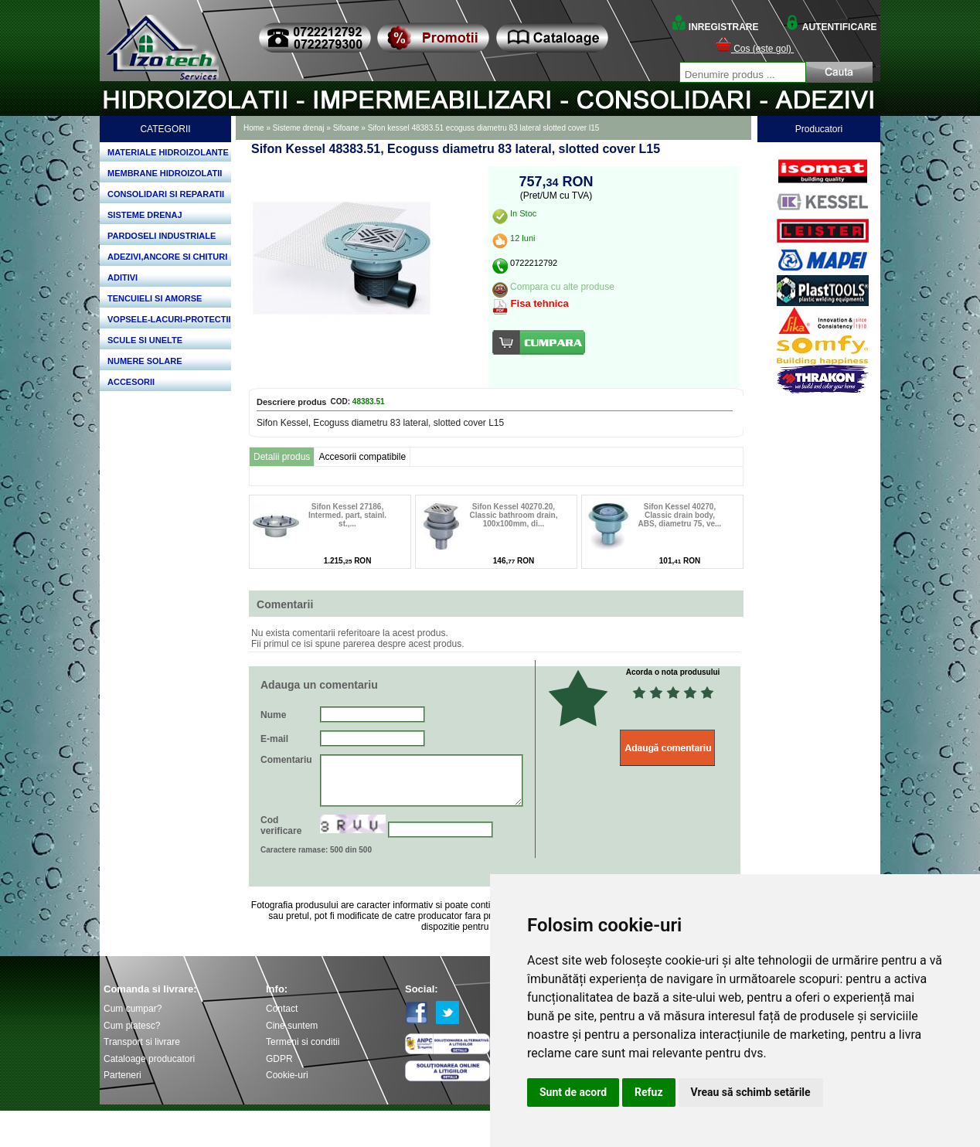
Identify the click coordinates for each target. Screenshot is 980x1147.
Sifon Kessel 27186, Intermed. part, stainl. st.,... (347, 515)
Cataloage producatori (149, 1058)
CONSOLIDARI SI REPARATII (165, 194)
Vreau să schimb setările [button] (751, 1092)
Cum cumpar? (133, 1008)
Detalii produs (282, 456)
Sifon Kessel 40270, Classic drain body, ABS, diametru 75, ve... (680, 515)
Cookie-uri (287, 1075)
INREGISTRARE (715, 27)
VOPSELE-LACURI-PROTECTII (169, 319)
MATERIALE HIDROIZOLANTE (168, 152)
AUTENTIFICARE (830, 27)
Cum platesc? (132, 1025)
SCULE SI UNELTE (144, 340)
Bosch (823, 152)
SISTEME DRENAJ (144, 215)
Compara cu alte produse (562, 286)
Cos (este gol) (755, 48)
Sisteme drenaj (299, 128)
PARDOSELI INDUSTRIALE (161, 235)
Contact (282, 1008)
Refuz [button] (649, 1092)
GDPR (279, 1058)
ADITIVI (122, 277)
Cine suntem (292, 1025)
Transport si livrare (142, 1041)
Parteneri (122, 1075)
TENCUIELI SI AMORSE (154, 298)
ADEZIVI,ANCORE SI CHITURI (167, 256)
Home (253, 128)
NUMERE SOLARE (144, 361)
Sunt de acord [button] (573, 1092)
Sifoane (346, 128)
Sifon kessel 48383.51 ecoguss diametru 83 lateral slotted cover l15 (484, 128)
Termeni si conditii (302, 1041)
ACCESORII (131, 381)
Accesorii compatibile (362, 456)
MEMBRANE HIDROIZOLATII (164, 173)
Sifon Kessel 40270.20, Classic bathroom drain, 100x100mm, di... (514, 515)
